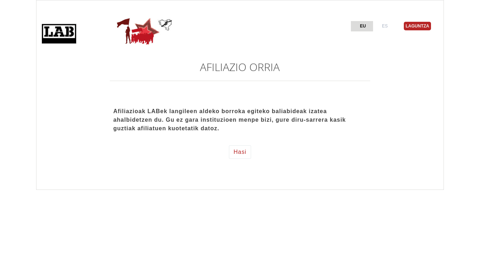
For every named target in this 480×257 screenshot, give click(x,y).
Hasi (240, 152)
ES (385, 26)
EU (363, 26)
